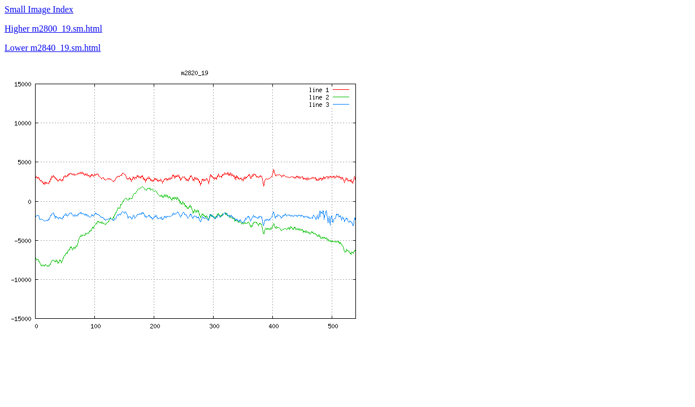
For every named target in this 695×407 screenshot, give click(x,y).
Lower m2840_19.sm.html (53, 48)
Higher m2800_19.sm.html (53, 28)
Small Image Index (39, 9)
